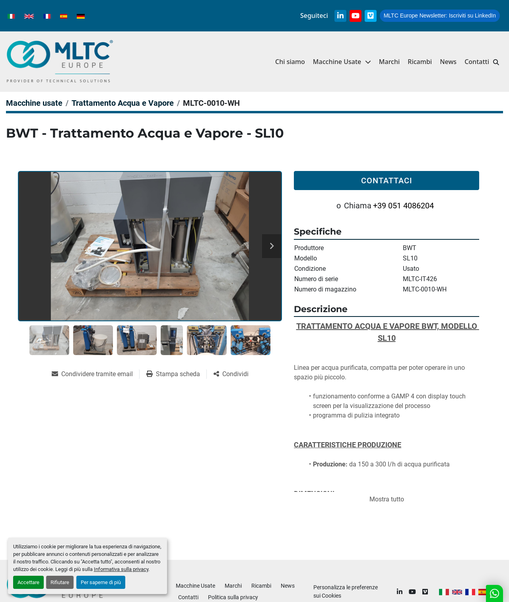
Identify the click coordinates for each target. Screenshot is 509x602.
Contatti (476, 61)
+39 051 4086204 (403, 205)
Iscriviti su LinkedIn (440, 15)
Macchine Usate (337, 61)
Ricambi (420, 61)
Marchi (389, 61)
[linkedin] (340, 16)
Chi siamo (290, 61)
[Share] (231, 374)
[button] (342, 62)
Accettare (28, 582)
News (448, 61)
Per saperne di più (101, 582)
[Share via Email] (95, 374)
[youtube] (355, 16)
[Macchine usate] (34, 103)
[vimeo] (371, 16)
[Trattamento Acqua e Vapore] (123, 103)
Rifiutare (60, 582)
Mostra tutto (386, 499)
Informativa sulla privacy (121, 569)
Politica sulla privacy (233, 597)
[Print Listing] (176, 374)
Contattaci (386, 180)
